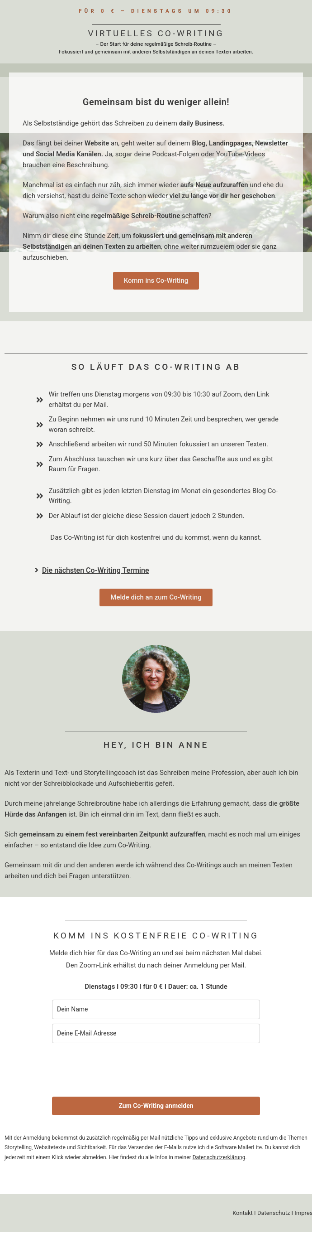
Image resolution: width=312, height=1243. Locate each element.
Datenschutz (273, 1212)
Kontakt (242, 1212)
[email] (156, 1033)
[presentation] (120, 1070)
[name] (156, 1009)
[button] (159, 570)
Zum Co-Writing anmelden (155, 1105)
